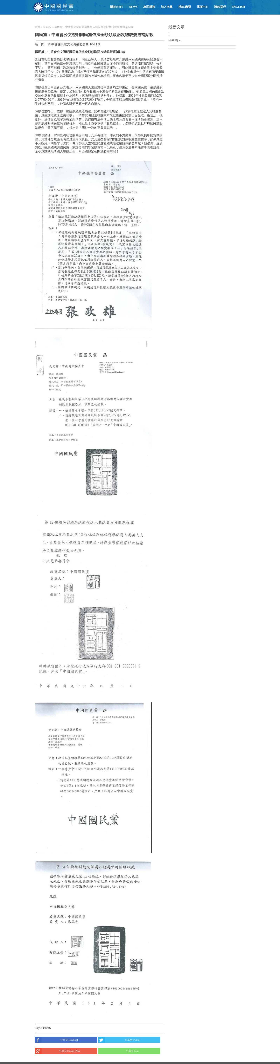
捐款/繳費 (184, 6)
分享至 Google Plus (57, 1051)
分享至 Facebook (56, 1040)
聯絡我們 (220, 6)
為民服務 (149, 6)
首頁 (37, 27)
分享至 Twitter (119, 1040)
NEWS (133, 6)
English (238, 6)
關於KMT (116, 6)
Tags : (39, 1028)
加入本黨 (166, 6)
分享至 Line (118, 1051)
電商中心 (202, 6)
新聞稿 (47, 27)
